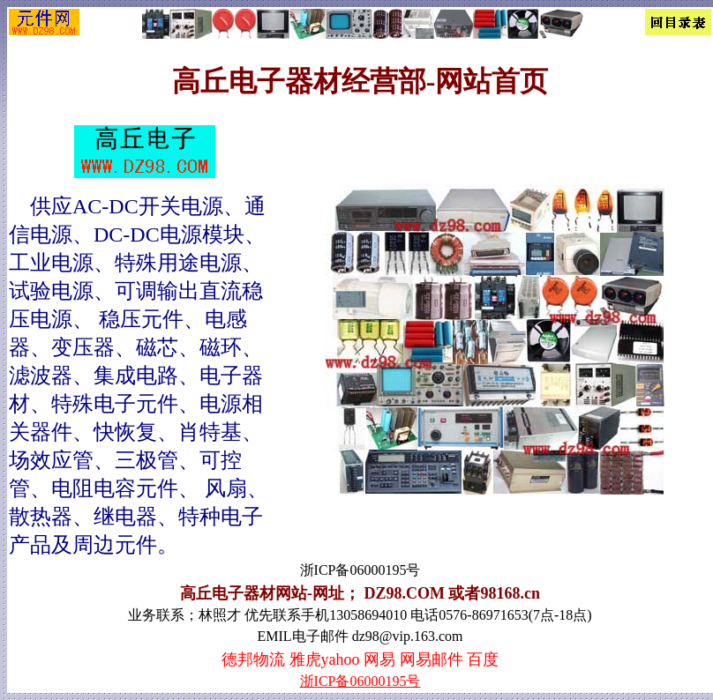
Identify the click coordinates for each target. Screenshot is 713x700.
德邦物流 (253, 659)
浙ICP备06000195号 (360, 681)
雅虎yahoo (324, 659)
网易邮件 (431, 659)
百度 (483, 659)
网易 (379, 659)
